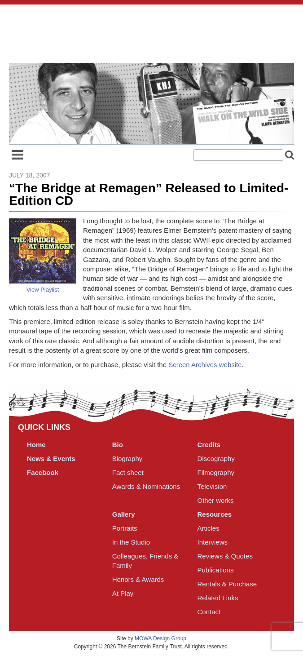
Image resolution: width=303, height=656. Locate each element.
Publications (216, 570)
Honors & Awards (138, 579)
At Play (123, 593)
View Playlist (42, 289)
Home (36, 444)
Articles (209, 528)
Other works (216, 500)
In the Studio (131, 542)
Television (212, 486)
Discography (216, 458)
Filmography (216, 472)
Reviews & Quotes (225, 556)
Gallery (123, 514)
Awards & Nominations (146, 486)
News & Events (51, 458)
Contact (209, 612)
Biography (127, 458)
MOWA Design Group (160, 638)
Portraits (124, 528)
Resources (215, 514)
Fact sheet (128, 472)
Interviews (213, 542)
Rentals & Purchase (227, 584)
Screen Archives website (205, 364)
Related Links (218, 598)
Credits (209, 444)
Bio (117, 444)
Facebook (42, 472)
